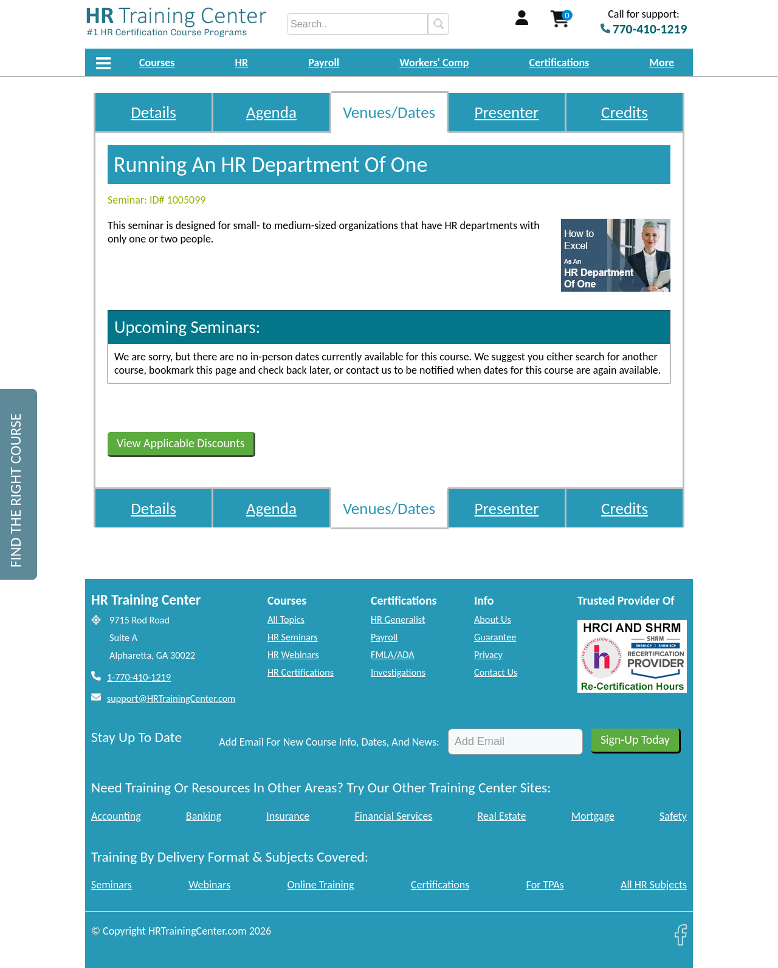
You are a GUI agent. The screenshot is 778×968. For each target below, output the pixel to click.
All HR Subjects (654, 884)
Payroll (323, 62)
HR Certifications (300, 672)
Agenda (271, 112)
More (661, 62)
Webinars (209, 884)
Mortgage (592, 816)
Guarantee (495, 637)
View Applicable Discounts (180, 443)
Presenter (507, 112)
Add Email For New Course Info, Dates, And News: (329, 742)
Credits (624, 112)
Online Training (320, 884)
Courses (156, 62)
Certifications (559, 62)
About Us (492, 619)
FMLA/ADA (393, 655)
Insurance (287, 816)
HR (242, 62)
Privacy (488, 655)
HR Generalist (398, 619)
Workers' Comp (434, 62)
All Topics (286, 619)
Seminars (111, 884)
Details (153, 112)
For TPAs (545, 884)
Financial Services (393, 816)
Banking (203, 816)
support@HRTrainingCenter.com (171, 698)
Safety (673, 816)
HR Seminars (292, 637)
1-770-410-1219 (139, 677)
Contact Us (495, 672)
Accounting (116, 816)
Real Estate (502, 816)
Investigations (398, 672)
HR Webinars (293, 655)
